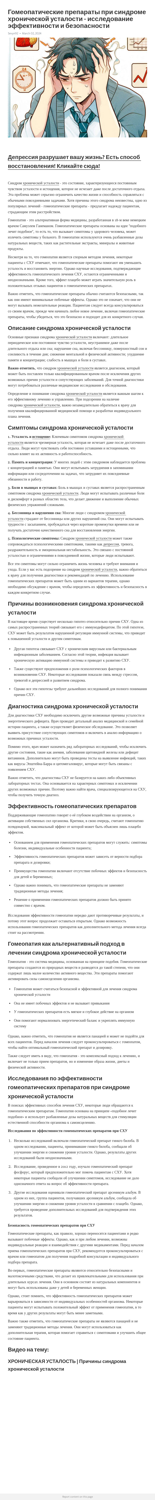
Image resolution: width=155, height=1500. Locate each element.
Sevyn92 (13, 33)
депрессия (111, 544)
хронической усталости (41, 183)
